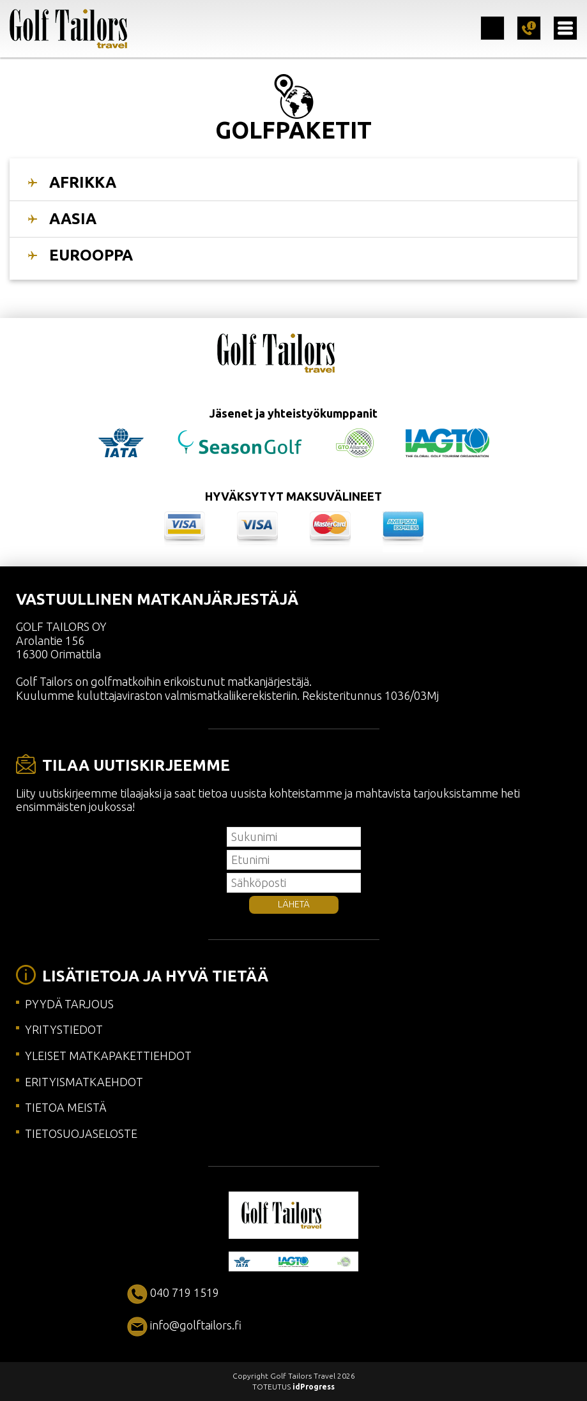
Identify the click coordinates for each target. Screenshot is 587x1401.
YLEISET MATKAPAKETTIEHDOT (108, 1055)
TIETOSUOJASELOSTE (81, 1133)
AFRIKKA (82, 182)
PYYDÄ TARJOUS (69, 1003)
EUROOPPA (91, 255)
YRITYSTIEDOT (64, 1029)
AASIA (72, 218)
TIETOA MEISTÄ (65, 1107)
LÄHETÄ (294, 904)
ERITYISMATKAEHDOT (84, 1081)
